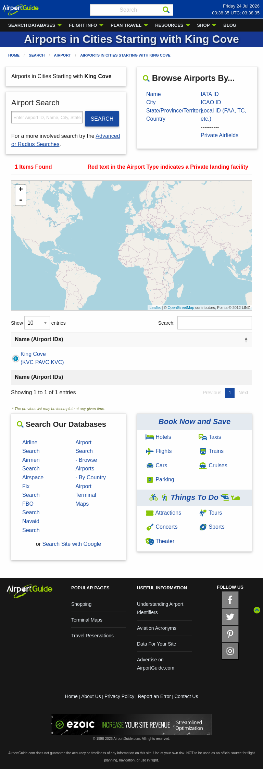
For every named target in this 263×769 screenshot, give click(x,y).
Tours (210, 513)
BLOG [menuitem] (229, 25)
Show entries (38, 322)
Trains (211, 451)
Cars (156, 465)
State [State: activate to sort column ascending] (143, 339)
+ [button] (20, 190)
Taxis (210, 437)
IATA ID (210, 94)
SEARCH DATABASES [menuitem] (31, 25)
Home (14, 55)
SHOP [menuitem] (203, 25)
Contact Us (186, 696)
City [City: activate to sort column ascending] (99, 339)
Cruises (213, 465)
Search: (205, 322)
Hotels (158, 437)
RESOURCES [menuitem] (169, 25)
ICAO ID (211, 102)
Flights (159, 451)
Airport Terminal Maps (85, 495)
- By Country (90, 477)
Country (155, 119)
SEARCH (102, 119)
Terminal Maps (86, 620)
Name (153, 94)
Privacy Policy (119, 696)
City (151, 102)
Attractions (163, 513)
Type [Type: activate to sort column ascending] (228, 339)
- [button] (20, 200)
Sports (212, 527)
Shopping (81, 604)
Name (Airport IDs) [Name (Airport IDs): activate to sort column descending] (39, 339)
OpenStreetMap (181, 307)
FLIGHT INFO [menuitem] (83, 25)
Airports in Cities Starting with (125, 55)
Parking (160, 479)
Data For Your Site (156, 644)
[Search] (166, 10)
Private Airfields (219, 135)
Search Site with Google (71, 544)
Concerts (161, 527)
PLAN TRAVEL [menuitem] (126, 25)
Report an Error (154, 696)
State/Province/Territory (174, 110)
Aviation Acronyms (156, 628)
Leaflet (155, 307)
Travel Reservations (92, 635)
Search (37, 55)
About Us (91, 696)
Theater (160, 541)
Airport (62, 55)
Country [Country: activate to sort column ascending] (180, 339)
